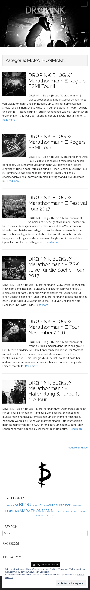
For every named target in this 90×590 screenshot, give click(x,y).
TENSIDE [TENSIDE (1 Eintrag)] (46, 515)
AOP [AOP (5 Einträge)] (15, 505)
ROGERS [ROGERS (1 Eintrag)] (65, 512)
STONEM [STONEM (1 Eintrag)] (39, 515)
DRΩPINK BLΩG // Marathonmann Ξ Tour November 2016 (53, 327)
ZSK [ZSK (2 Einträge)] (52, 515)
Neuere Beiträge (78, 447)
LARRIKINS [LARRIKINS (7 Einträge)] (12, 511)
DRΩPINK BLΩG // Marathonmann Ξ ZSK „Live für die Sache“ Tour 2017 (56, 267)
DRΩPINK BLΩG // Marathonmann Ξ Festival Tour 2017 (57, 203)
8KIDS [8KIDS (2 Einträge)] (9, 505)
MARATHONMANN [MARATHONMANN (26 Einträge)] (37, 510)
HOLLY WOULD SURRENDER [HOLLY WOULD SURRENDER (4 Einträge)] (54, 505)
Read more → (10, 119)
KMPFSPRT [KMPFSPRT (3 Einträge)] (77, 505)
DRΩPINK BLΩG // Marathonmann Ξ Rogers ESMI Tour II (57, 80)
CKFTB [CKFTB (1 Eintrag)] (34, 506)
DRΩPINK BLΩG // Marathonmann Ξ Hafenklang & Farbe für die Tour (55, 391)
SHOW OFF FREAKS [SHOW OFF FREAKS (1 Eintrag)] (77, 512)
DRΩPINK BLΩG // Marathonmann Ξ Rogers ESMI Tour (57, 142)
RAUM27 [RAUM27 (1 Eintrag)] (57, 512)
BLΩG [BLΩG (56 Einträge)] (25, 504)
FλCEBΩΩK (11, 543)
